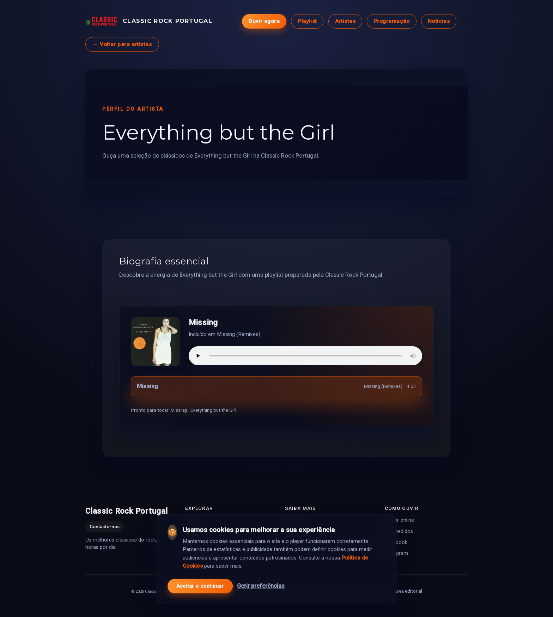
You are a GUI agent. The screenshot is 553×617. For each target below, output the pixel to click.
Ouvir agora (264, 21)
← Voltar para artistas (122, 44)
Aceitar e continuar (200, 582)
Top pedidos (399, 531)
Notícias (439, 21)
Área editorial (408, 590)
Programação (391, 21)
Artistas (345, 21)
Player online (399, 520)
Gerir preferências (261, 582)
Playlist (307, 21)
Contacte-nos (105, 526)
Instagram (396, 553)
